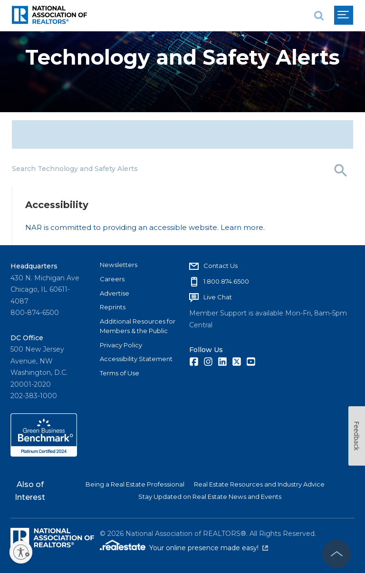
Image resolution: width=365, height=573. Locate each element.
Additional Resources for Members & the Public (137, 325)
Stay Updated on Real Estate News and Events (209, 496)
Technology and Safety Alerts (182, 57)
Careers (112, 279)
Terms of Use (119, 373)
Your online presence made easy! (208, 548)
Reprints (112, 307)
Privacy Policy (121, 345)
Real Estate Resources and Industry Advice (259, 484)
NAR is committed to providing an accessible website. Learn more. (145, 227)
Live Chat (217, 297)
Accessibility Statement (136, 359)
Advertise (114, 293)
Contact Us (220, 265)
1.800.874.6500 (226, 281)
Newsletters (118, 264)
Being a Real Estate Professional (135, 484)
